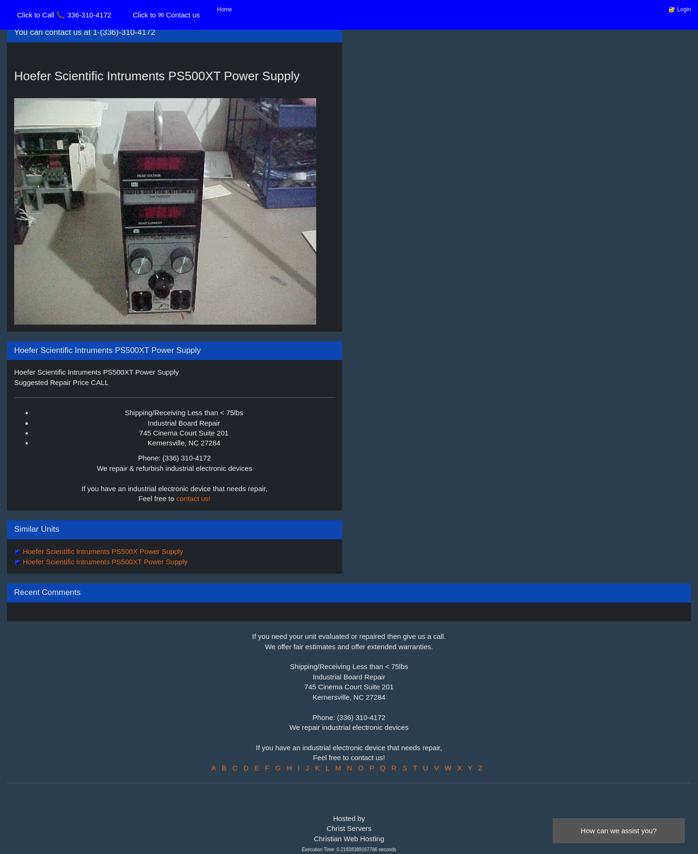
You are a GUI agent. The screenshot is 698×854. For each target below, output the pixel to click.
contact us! (194, 498)
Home (224, 9)
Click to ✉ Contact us (166, 15)
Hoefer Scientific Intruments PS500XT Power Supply (104, 562)
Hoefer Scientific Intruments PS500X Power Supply (102, 551)
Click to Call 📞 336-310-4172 (64, 15)
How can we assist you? (619, 831)
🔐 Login (679, 9)
